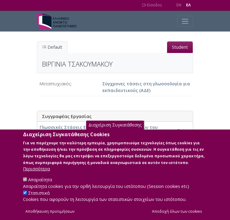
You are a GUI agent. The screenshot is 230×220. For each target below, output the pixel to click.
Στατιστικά (39, 199)
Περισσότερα (36, 175)
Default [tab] (52, 47)
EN (178, 5)
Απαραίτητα (40, 186)
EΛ (188, 5)
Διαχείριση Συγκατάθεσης (115, 132)
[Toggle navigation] (185, 21)
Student (180, 47)
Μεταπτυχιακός (55, 84)
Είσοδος (152, 5)
